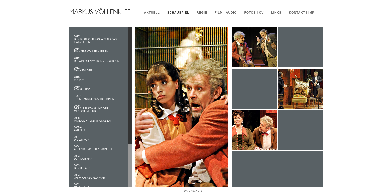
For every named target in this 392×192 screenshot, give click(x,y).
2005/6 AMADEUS (80, 129)
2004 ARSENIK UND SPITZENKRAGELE (94, 148)
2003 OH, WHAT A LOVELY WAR (89, 176)
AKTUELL (152, 12)
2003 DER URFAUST (83, 167)
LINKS (276, 12)
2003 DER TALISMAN (83, 157)
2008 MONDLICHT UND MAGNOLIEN (92, 119)
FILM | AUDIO (226, 12)
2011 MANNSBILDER (83, 69)
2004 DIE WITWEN (82, 138)
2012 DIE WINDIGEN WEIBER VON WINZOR (97, 59)
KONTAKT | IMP (301, 12)
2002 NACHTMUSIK (82, 186)
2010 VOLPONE (80, 78)
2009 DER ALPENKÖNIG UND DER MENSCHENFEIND (91, 108)
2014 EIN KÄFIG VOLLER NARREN (91, 50)
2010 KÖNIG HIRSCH (83, 88)
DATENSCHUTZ (193, 190)
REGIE (202, 12)
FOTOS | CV (254, 12)
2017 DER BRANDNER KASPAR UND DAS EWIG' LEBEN (95, 39)
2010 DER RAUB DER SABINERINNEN (95, 97)
